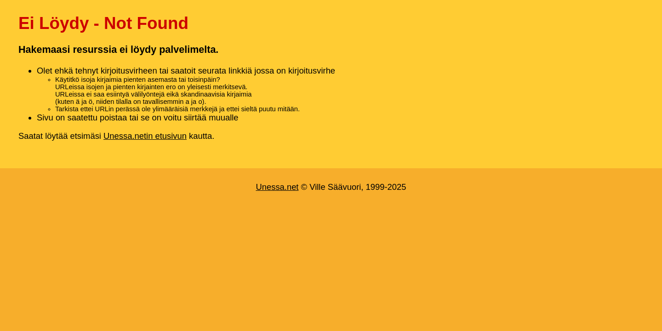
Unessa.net (277, 187)
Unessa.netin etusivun (145, 136)
